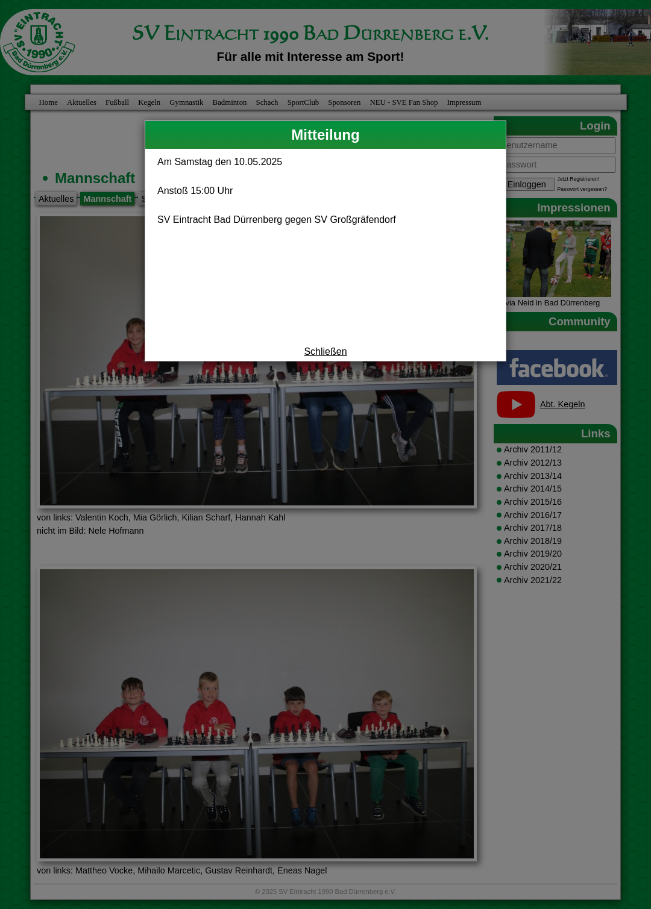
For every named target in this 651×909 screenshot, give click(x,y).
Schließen (325, 351)
